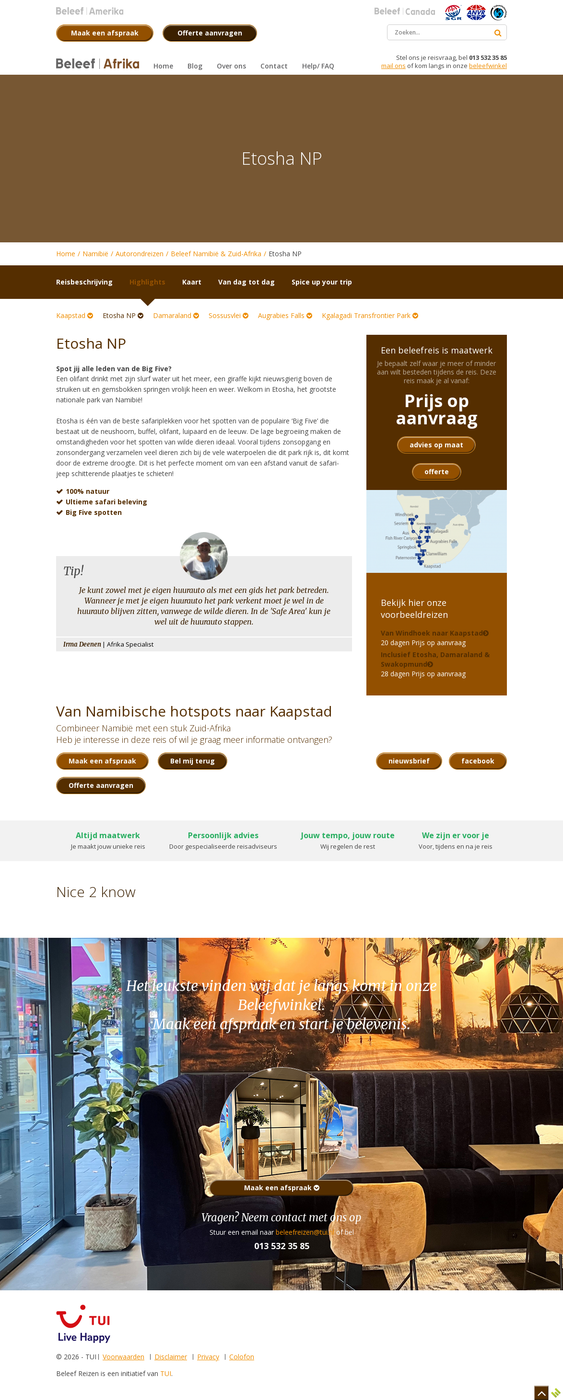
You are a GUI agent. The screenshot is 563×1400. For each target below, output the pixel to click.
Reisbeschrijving (84, 281)
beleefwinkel (488, 65)
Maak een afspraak (281, 1187)
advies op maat (436, 444)
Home (65, 253)
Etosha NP (123, 315)
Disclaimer (170, 1356)
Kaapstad (74, 315)
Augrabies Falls (285, 315)
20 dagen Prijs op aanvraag (432, 637)
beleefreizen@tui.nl (305, 1232)
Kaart (191, 281)
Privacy (208, 1356)
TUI (165, 1373)
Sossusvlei (228, 315)
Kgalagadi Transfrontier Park (370, 315)
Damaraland (176, 315)
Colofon (241, 1356)
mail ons (393, 65)
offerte (436, 471)
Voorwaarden (123, 1356)
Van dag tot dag (246, 281)
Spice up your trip (322, 281)
